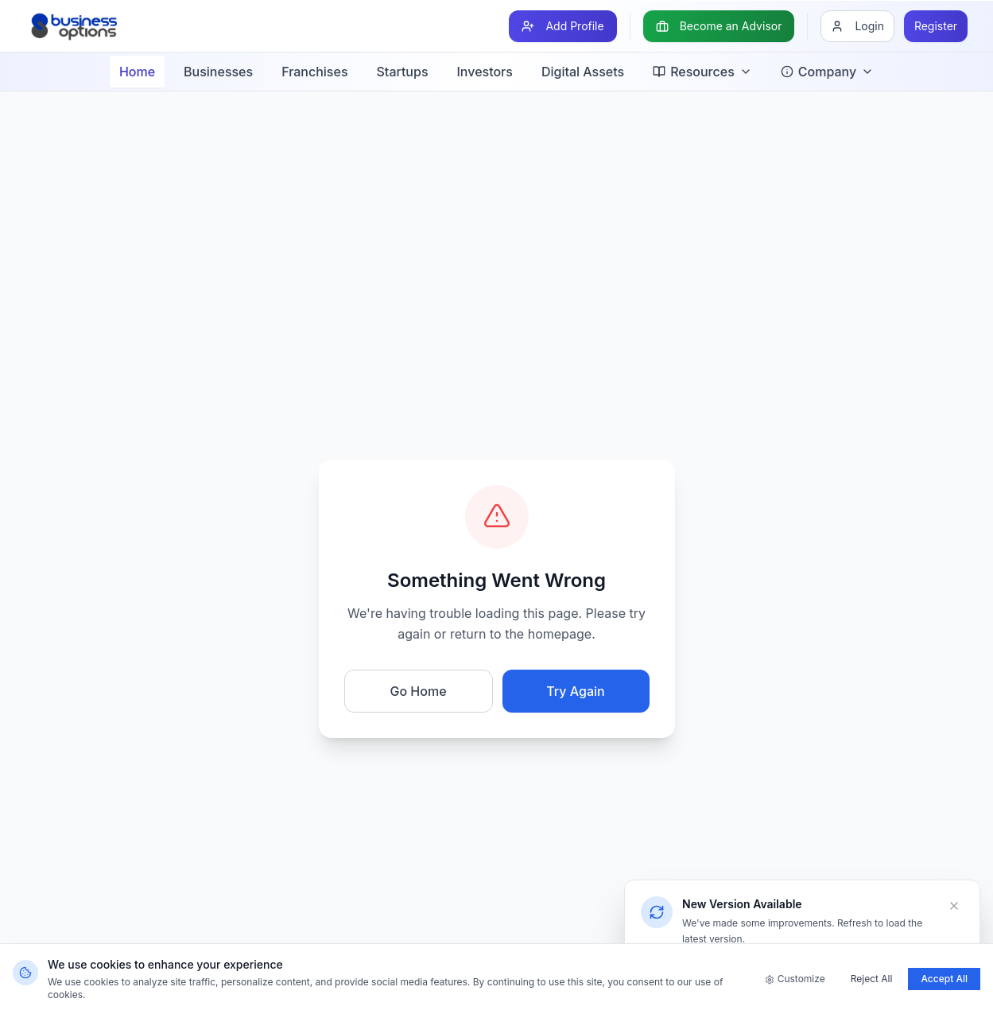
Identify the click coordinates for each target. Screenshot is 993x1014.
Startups (403, 72)
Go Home (418, 691)
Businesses (218, 72)
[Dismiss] (954, 905)
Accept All (944, 979)
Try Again (575, 691)
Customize (795, 979)
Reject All (872, 979)
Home (137, 72)
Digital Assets (582, 72)
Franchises (314, 72)
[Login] (857, 26)
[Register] (936, 26)
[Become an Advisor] (719, 26)
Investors (485, 72)
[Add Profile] (562, 26)
